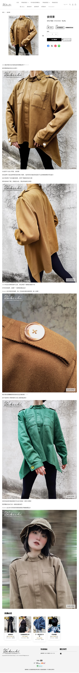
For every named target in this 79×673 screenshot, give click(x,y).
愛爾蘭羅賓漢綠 (69, 28)
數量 (48, 32)
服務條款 (27, 670)
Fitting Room (51, 7)
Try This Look (66, 40)
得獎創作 (43, 7)
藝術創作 (29, 7)
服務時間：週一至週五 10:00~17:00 (48, 653)
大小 (48, 26)
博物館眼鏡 (46, 3)
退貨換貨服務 (43, 670)
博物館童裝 (55, 3)
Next (43, 36)
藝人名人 (22, 7)
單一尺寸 (50, 28)
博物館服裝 (25, 3)
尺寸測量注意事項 (50, 670)
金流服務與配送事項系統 (34, 670)
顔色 (57, 26)
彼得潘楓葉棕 (60, 28)
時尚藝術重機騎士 (35, 3)
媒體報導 (36, 7)
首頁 (18, 3)
